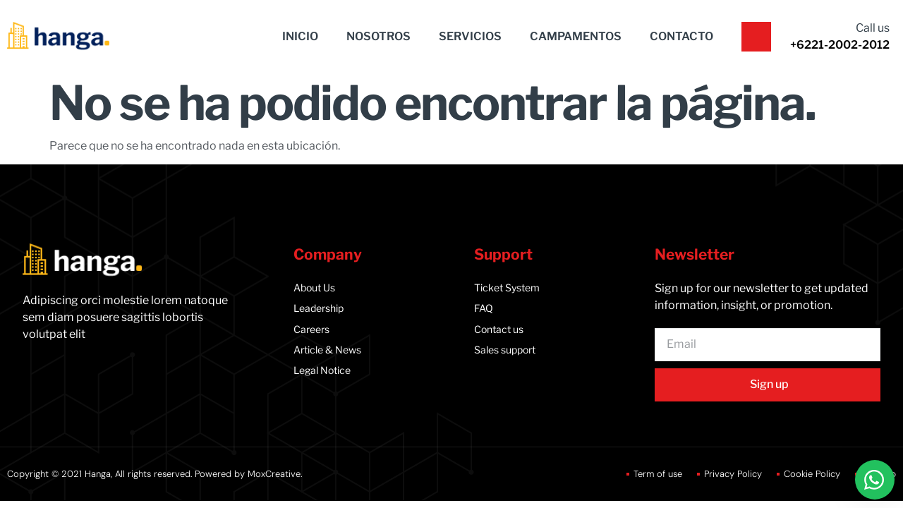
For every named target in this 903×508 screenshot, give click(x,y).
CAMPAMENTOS (576, 36)
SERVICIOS (470, 36)
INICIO (300, 36)
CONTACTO (681, 36)
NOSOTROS (378, 36)
